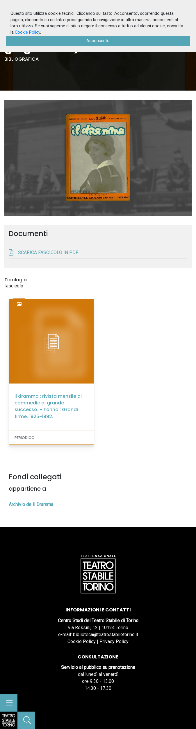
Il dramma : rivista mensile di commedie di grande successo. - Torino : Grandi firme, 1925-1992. (48, 406)
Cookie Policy (81, 641)
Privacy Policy (114, 641)
